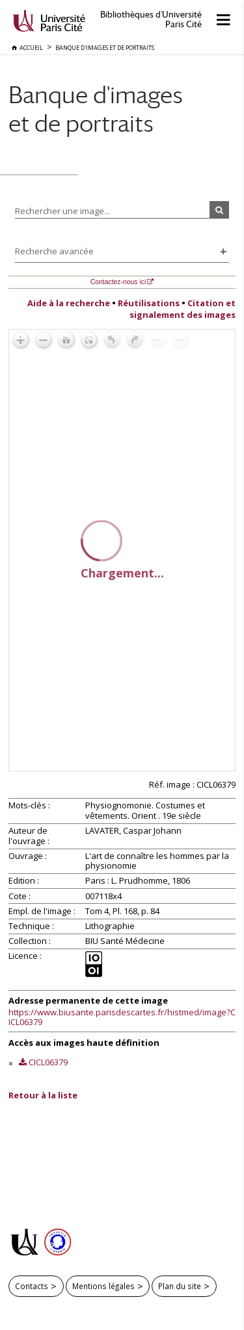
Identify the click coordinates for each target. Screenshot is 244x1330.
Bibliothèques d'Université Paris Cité (151, 19)
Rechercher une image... (62, 211)
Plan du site (179, 1286)
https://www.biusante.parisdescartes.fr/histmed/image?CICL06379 (122, 1017)
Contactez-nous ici (118, 281)
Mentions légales (103, 1286)
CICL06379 (48, 1062)
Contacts (31, 1286)
